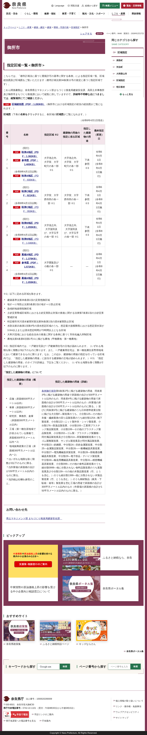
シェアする (86, 33)
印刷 (100, 33)
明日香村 (120, 87)
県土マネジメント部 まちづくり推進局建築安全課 (34, 518)
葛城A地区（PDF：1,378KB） (30, 256)
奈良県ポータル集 (135, 651)
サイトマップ (122, 718)
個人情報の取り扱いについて (129, 701)
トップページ (9, 27)
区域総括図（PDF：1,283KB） (28, 104)
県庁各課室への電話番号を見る (21, 721)
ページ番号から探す (92, 666)
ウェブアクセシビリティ (127, 712)
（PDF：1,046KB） (30, 241)
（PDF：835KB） (30, 177)
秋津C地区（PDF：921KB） (30, 193)
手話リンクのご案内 (43, 714)
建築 (49, 27)
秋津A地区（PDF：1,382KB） (30, 154)
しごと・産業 (25, 27)
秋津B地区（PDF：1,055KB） (30, 225)
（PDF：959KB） (30, 209)
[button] (57, 5)
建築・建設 (39, 27)
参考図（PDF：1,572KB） (30, 264)
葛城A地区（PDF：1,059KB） (30, 280)
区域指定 (75, 27)
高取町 (119, 60)
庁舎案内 (46, 721)
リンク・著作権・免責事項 (128, 706)
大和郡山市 (121, 74)
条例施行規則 (49, 391)
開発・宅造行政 (61, 27)
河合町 (119, 67)
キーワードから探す (22, 666)
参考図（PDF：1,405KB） (30, 162)
